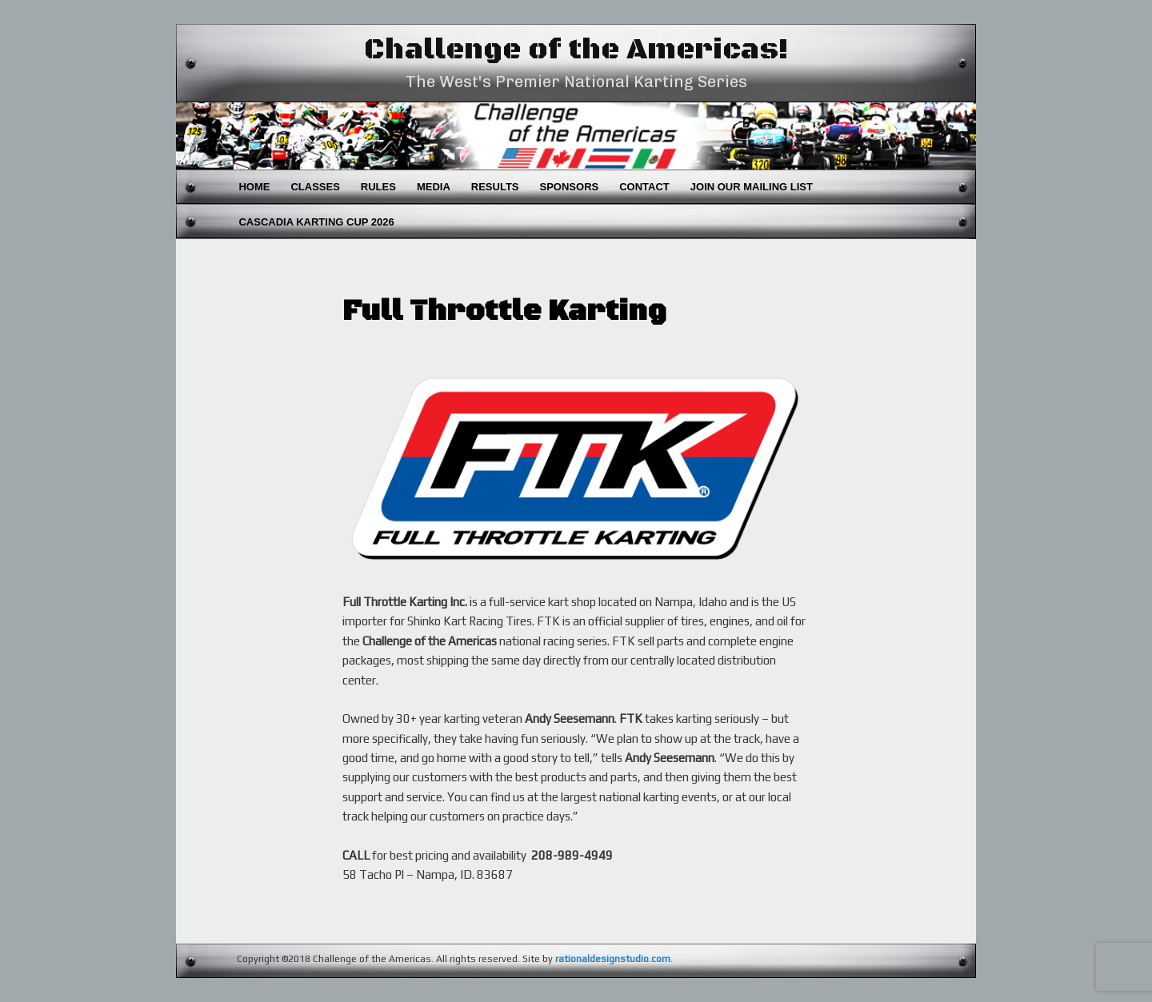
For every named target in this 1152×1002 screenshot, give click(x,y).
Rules (378, 187)
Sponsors (569, 187)
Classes (314, 187)
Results (495, 187)
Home (254, 187)
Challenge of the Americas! (576, 50)
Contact (644, 187)
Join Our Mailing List (751, 187)
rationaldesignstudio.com (612, 958)
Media (433, 187)
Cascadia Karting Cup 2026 (316, 222)
